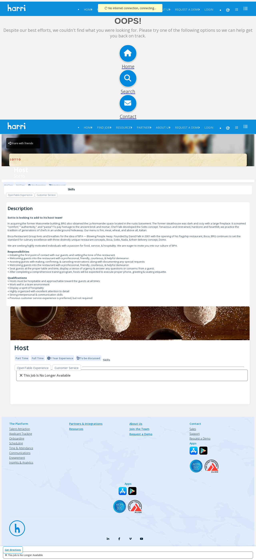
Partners (144, 127)
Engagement (17, 458)
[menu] (244, 8)
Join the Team (139, 429)
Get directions (13, 550)
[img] (130, 323)
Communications (19, 453)
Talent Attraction (19, 429)
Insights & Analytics (21, 462)
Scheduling (16, 443)
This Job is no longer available (25, 555)
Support (195, 434)
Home (88, 9)
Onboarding (16, 438)
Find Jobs (104, 127)
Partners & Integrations (85, 424)
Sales (193, 429)
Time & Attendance (21, 448)
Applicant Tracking (20, 434)
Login (208, 9)
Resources (124, 127)
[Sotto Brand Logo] (128, 160)
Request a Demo (187, 9)
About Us (163, 9)
